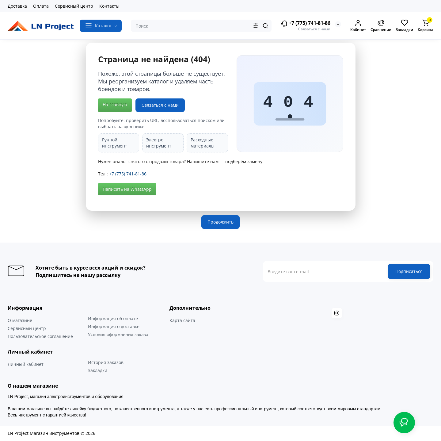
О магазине (20, 320)
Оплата (41, 6)
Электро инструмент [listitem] (158, 143)
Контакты (109, 6)
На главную (115, 104)
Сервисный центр (74, 6)
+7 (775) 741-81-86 (305, 23)
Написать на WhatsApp (127, 189)
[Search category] (256, 26)
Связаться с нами (160, 105)
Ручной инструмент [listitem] (114, 143)
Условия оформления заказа (118, 334)
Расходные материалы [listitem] (203, 143)
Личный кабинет (26, 364)
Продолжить (220, 222)
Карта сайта (182, 320)
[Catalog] (101, 26)
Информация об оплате (113, 318)
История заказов (106, 362)
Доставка (17, 6)
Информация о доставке (113, 326)
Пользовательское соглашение (40, 336)
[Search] (265, 26)
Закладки (97, 370)
